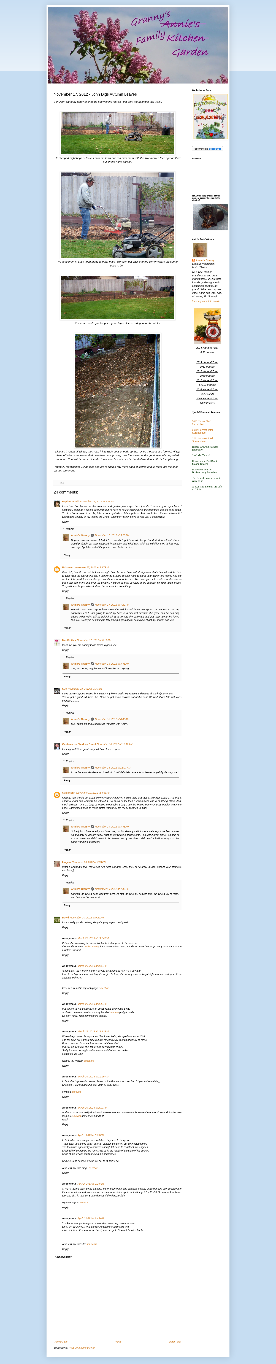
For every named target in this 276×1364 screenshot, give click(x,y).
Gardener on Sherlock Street (79, 744)
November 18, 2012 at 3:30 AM (85, 688)
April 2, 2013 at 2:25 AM (91, 1183)
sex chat (104, 988)
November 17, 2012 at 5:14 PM (97, 501)
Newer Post (61, 1341)
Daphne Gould (70, 501)
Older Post (175, 1341)
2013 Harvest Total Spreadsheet (201, 422)
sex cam (76, 1091)
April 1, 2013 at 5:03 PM (91, 1135)
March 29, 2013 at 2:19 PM (92, 1107)
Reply (65, 521)
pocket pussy (91, 946)
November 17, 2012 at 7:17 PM (91, 567)
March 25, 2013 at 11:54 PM (93, 938)
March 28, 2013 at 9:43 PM (92, 1003)
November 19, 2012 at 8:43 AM (112, 826)
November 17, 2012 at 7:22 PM (112, 604)
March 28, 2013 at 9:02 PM (92, 965)
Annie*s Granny (80, 535)
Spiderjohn (68, 792)
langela (66, 862)
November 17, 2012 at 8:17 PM (94, 640)
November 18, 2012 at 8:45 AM (112, 663)
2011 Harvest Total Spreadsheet (202, 440)
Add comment (63, 1256)
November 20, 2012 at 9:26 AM (87, 917)
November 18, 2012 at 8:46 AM (112, 719)
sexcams (89, 1060)
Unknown (67, 567)
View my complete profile (206, 301)
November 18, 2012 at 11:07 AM (113, 767)
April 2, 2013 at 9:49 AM (91, 1218)
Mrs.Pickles (69, 640)
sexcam (114, 1012)
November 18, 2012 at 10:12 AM (114, 744)
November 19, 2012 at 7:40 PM (112, 889)
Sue (64, 688)
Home (118, 1341)
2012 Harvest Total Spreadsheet (202, 431)
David (65, 917)
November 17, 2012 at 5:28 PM (112, 535)
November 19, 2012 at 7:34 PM (89, 862)
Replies (70, 529)
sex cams (91, 1244)
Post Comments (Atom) (82, 1347)
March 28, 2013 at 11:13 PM (93, 1031)
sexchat (93, 1168)
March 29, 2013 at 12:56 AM (93, 1076)
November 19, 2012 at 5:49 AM (93, 792)
